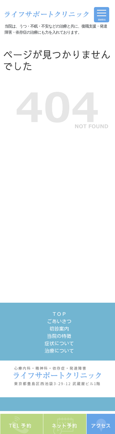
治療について (59, 350)
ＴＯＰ (59, 314)
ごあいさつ (59, 321)
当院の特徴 (59, 336)
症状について (59, 343)
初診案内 (59, 328)
